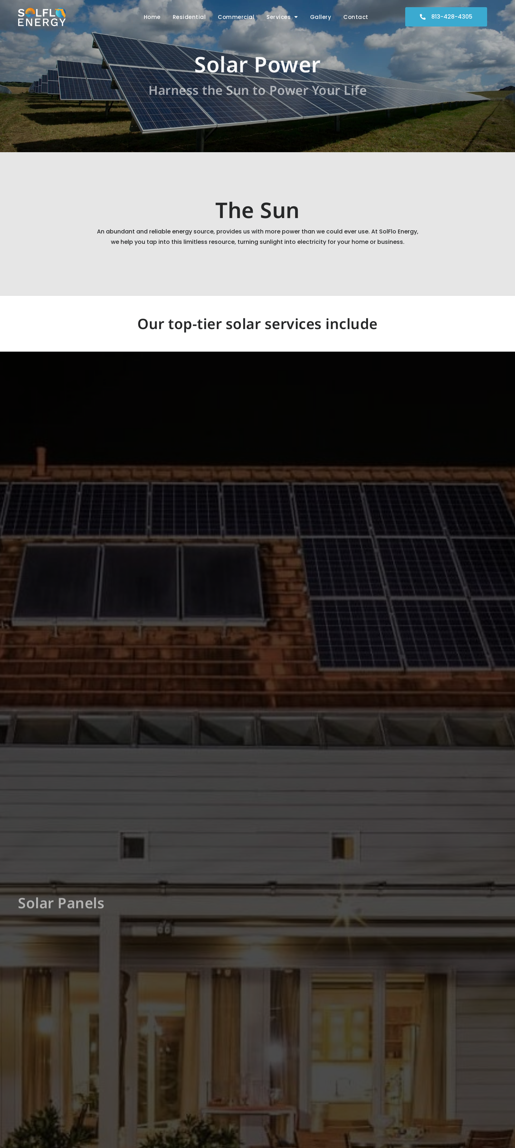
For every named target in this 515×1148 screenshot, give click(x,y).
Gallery (321, 17)
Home (152, 17)
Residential (189, 17)
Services (282, 17)
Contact (355, 17)
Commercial (236, 17)
